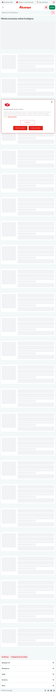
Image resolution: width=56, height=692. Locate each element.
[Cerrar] (51, 102)
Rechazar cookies (20, 128)
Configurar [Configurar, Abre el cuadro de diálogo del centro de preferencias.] (27, 122)
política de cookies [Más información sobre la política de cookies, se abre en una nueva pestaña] (12, 116)
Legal (28, 674)
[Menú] (3, 7)
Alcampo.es (28, 668)
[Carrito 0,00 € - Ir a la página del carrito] (52, 7)
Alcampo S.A (28, 663)
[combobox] (26, 12)
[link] (19, 656)
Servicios (28, 680)
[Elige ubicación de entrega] (46, 7)
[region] (28, 116)
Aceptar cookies (36, 128)
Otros (28, 686)
